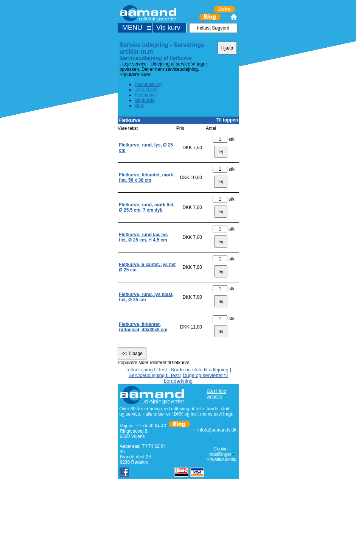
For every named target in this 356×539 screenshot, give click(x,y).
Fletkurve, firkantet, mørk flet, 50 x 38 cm (146, 177)
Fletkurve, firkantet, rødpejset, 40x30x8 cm (143, 327)
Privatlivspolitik (221, 459)
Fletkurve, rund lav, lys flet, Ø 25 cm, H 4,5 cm (143, 237)
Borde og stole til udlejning (200, 369)
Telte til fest (146, 89)
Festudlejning (148, 84)
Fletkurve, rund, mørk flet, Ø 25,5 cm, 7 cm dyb (146, 207)
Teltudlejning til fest (146, 369)
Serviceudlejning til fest (154, 375)
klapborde (145, 100)
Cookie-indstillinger (219, 451)
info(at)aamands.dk (216, 430)
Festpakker (146, 95)
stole (139, 105)
